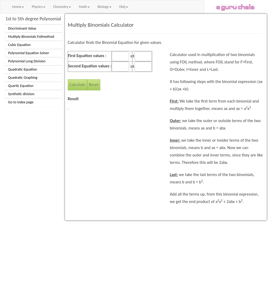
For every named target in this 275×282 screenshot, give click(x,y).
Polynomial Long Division (27, 61)
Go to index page (21, 102)
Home (18, 6)
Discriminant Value (22, 28)
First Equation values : (87, 55)
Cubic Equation (19, 45)
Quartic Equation (21, 86)
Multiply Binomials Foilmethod (31, 36)
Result (73, 98)
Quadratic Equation (22, 69)
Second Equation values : (90, 65)
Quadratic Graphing (23, 77)
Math (84, 6)
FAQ (123, 6)
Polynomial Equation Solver (28, 53)
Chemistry (62, 6)
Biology (104, 6)
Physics (38, 6)
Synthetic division (21, 94)
